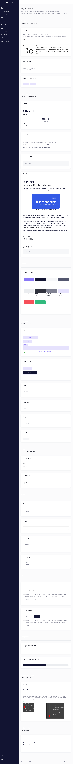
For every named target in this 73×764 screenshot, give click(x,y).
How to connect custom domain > (30, 749)
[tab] (25, 590)
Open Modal (25, 690)
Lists (5, 21)
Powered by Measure (65, 762)
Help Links (6, 38)
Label (24, 509)
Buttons (6, 18)
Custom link (25, 394)
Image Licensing (7, 41)
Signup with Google (45, 352)
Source (26, 84)
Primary (30, 372)
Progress (6, 31)
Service (27, 762)
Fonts (5, 8)
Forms (5, 24)
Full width (45, 348)
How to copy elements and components (31, 745)
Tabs (5, 28)
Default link (25, 392)
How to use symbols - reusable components (32, 747)
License (33, 84)
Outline (27, 376)
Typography (6, 11)
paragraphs (31, 230)
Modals (5, 34)
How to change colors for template (30, 742)
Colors (5, 14)
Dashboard (6, 759)
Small (25, 344)
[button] (27, 423)
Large (30, 337)
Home (5, 755)
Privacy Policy (33, 762)
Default (27, 341)
